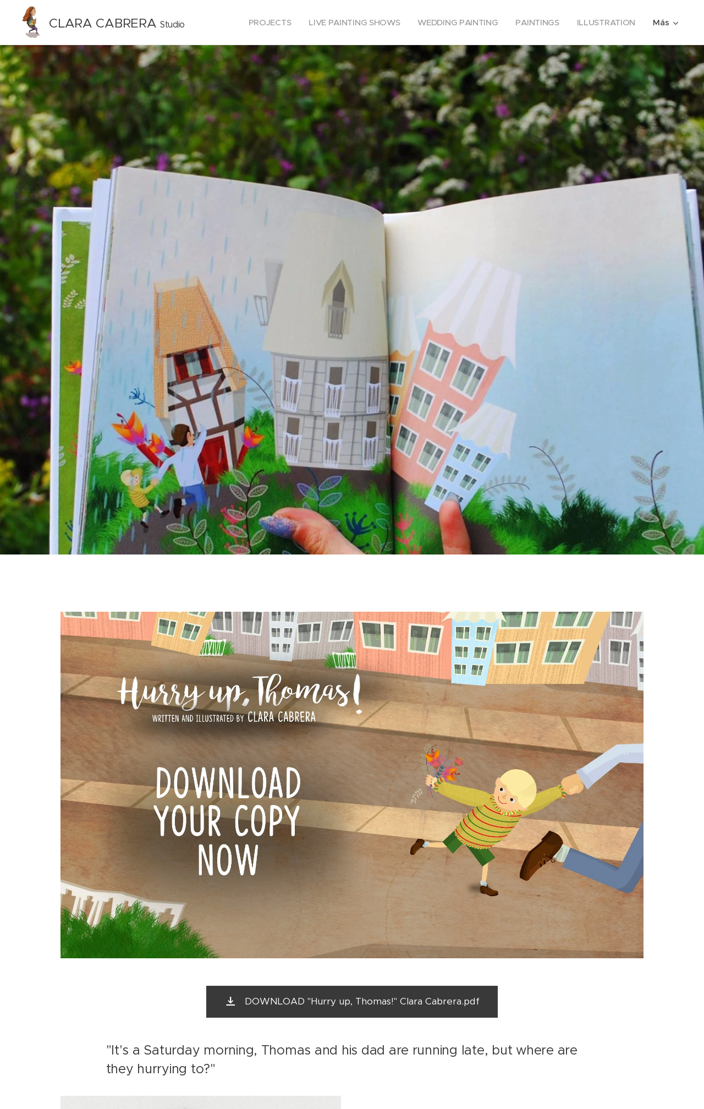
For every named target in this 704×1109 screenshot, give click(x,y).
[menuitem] (262, 22)
